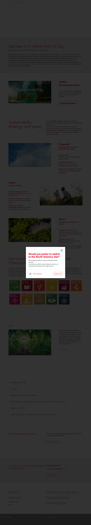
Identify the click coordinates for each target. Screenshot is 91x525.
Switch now (57, 274)
